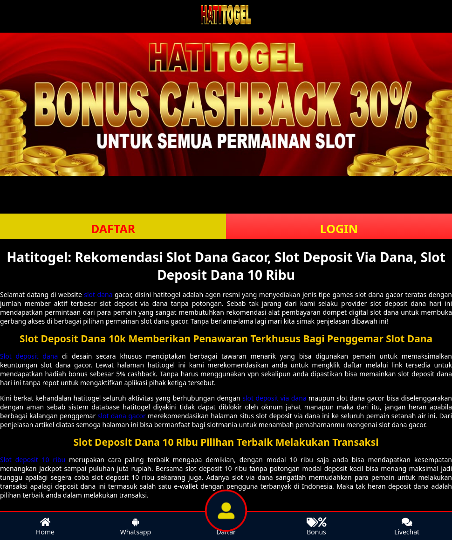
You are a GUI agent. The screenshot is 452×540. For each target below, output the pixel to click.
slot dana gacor (122, 415)
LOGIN (339, 228)
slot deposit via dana (274, 398)
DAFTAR (113, 228)
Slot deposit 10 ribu (32, 459)
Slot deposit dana (29, 356)
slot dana (98, 294)
